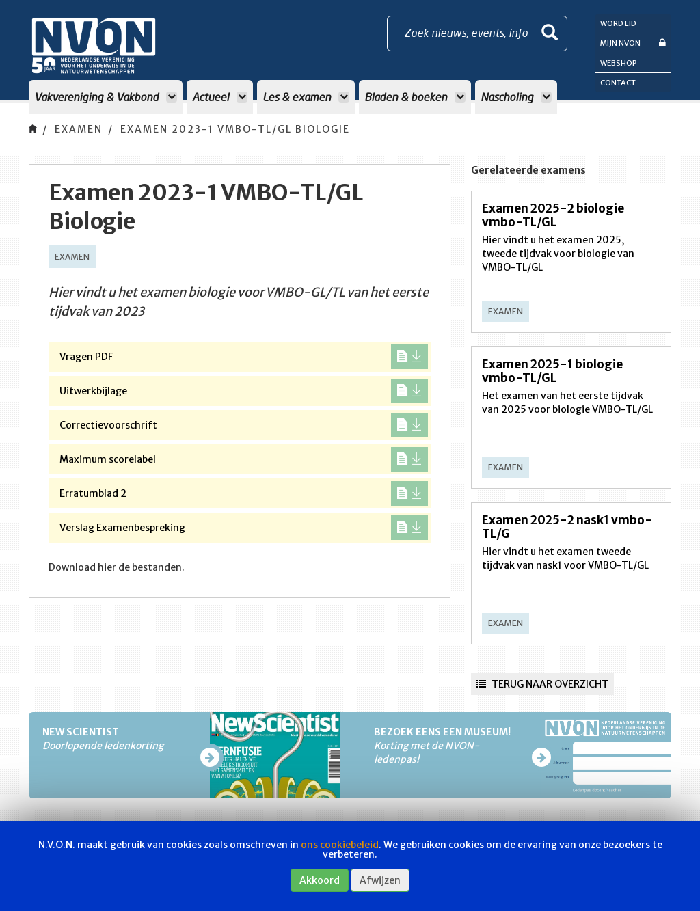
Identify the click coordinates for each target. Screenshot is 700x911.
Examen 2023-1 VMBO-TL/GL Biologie (235, 129)
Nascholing (516, 96)
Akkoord (319, 880)
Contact (618, 82)
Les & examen (305, 96)
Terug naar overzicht (542, 684)
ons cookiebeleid (340, 845)
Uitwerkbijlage (243, 391)
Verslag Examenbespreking (243, 527)
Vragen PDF (243, 356)
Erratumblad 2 (243, 493)
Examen (79, 129)
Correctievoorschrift (243, 425)
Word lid (618, 23)
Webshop (618, 63)
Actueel (219, 96)
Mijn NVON (633, 43)
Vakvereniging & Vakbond (105, 96)
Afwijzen (380, 880)
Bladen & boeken (415, 96)
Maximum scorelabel (243, 459)
